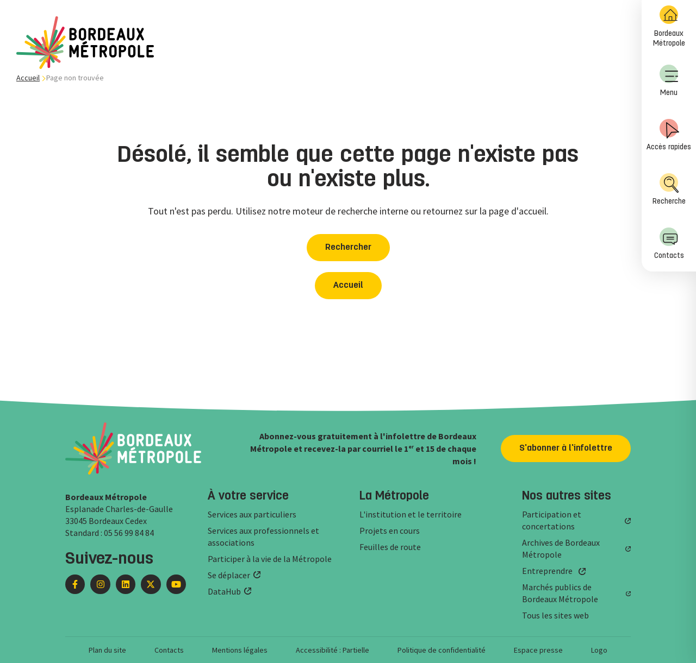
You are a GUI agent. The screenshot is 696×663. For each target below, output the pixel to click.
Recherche (669, 189)
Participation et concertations (551, 520)
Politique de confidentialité (441, 650)
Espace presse (538, 650)
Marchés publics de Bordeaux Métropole (560, 593)
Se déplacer (229, 575)
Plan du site (107, 650)
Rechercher (348, 247)
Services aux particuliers (252, 514)
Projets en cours (389, 530)
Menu (669, 81)
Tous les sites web (555, 615)
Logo (599, 650)
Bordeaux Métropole (669, 26)
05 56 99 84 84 (129, 532)
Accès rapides (669, 135)
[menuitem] (669, 27)
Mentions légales (240, 650)
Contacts (669, 244)
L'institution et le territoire (410, 514)
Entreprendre (547, 570)
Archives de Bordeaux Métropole (561, 548)
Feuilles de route (390, 546)
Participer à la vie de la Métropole (270, 558)
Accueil (28, 78)
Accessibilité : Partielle (332, 650)
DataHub (224, 591)
